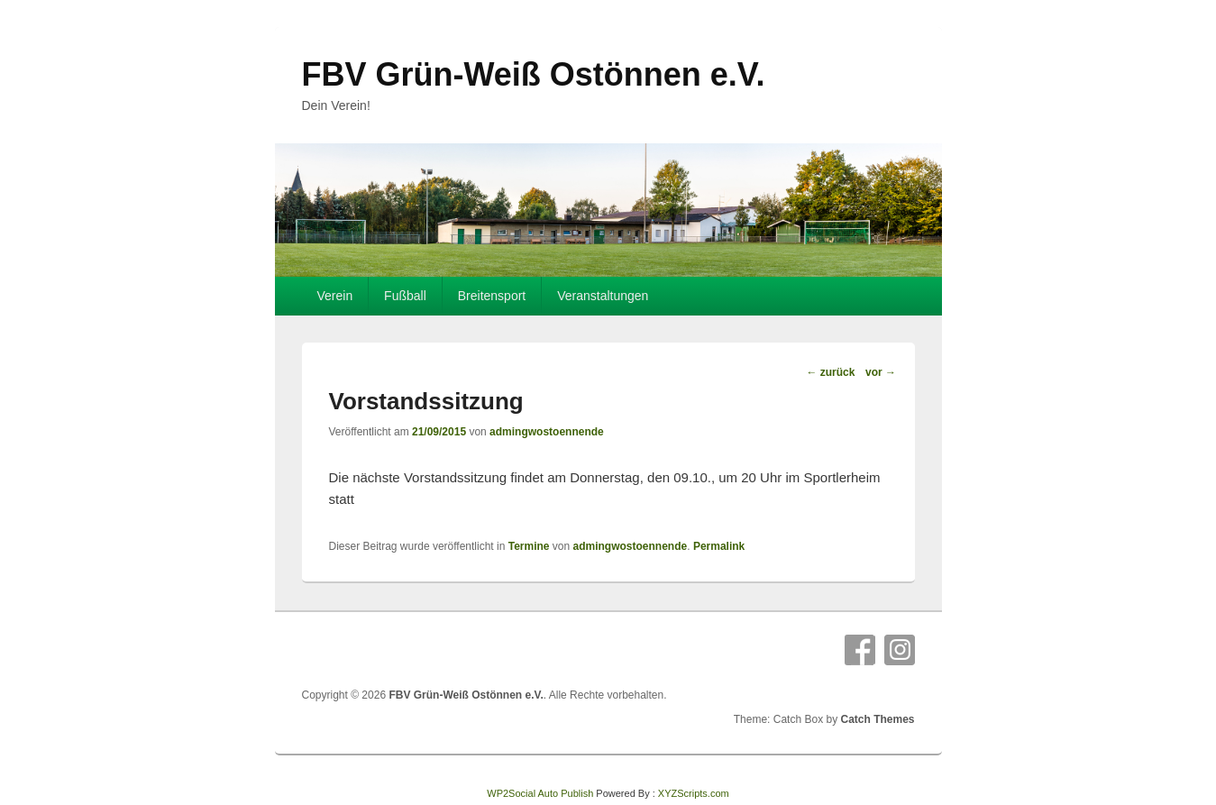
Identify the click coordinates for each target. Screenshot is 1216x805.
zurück (830, 372)
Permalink (719, 546)
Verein (334, 295)
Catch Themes (877, 719)
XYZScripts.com (693, 793)
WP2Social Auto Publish (540, 793)
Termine (529, 546)
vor (880, 372)
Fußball (405, 295)
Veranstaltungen (602, 295)
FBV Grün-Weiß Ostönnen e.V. (533, 74)
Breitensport (492, 295)
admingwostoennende (546, 431)
